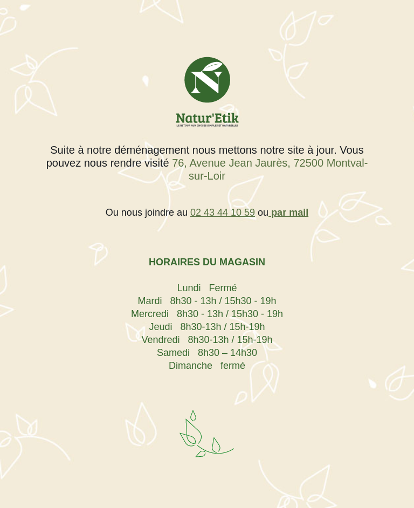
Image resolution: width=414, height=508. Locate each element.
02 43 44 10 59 (222, 212)
